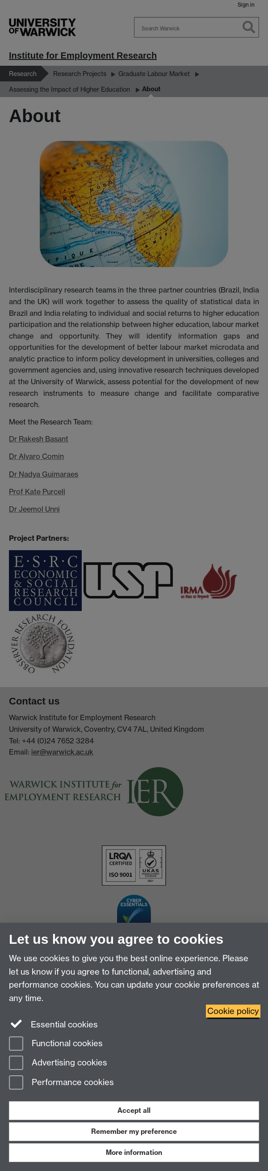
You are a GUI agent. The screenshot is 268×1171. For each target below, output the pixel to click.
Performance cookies (61, 1083)
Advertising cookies (58, 1063)
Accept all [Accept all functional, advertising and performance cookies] (134, 1110)
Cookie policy (233, 1011)
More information (134, 1152)
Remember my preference (134, 1131)
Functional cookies (56, 1044)
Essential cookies (53, 1024)
